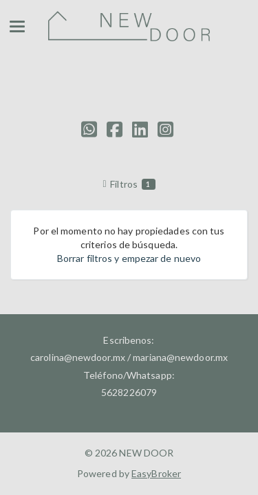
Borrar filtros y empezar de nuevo (129, 258)
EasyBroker (156, 473)
